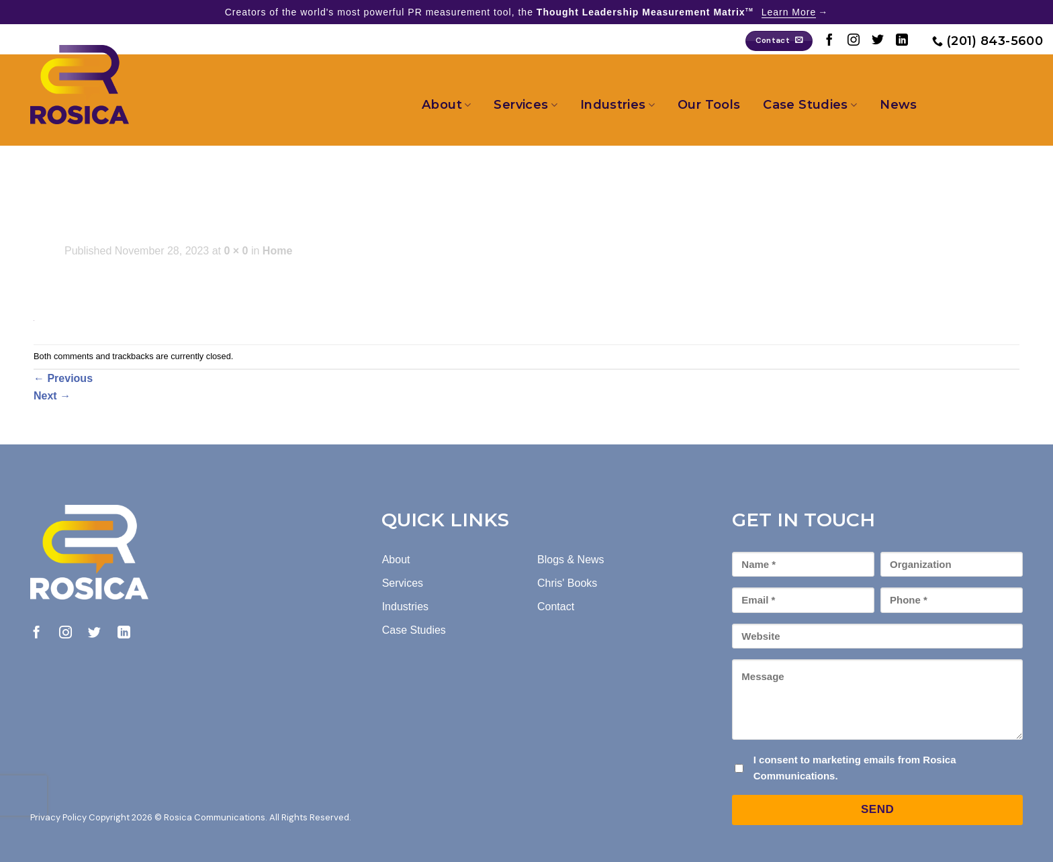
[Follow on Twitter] (878, 41)
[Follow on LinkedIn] (902, 41)
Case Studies (810, 104)
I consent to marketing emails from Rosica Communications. (854, 767)
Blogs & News (570, 559)
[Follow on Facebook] (829, 41)
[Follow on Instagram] (854, 41)
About (446, 104)
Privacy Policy (58, 817)
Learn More (789, 12)
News (898, 104)
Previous (63, 378)
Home (277, 250)
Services (525, 104)
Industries (617, 104)
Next (52, 395)
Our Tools (709, 104)
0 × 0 (236, 250)
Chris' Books (567, 583)
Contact (555, 606)
